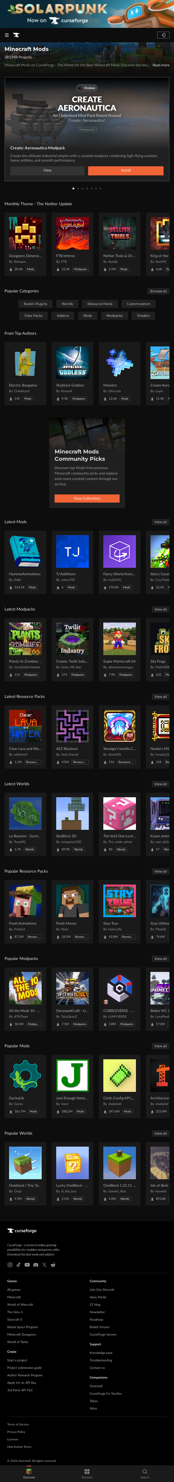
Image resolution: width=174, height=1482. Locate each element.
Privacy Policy (16, 1432)
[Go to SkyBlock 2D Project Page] (72, 824)
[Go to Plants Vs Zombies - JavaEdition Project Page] (25, 649)
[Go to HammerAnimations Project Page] (25, 562)
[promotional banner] (87, 14)
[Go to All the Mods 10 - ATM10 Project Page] (25, 999)
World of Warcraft (20, 1304)
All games (13, 1289)
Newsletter (97, 1312)
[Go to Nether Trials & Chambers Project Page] (119, 244)
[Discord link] (36, 1264)
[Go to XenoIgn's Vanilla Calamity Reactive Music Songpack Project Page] (119, 737)
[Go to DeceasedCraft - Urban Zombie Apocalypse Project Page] (72, 999)
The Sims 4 (15, 1312)
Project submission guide (24, 1368)
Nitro (93, 1408)
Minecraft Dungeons (21, 1334)
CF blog (95, 1304)
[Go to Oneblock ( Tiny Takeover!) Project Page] (25, 1173)
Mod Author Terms (19, 1447)
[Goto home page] (16, 35)
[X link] (44, 1264)
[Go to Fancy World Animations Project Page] (119, 562)
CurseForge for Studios (106, 1393)
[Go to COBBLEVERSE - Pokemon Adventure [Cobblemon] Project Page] (119, 999)
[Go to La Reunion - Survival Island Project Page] (25, 824)
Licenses (12, 1439)
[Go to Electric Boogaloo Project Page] (25, 373)
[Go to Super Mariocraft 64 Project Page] (119, 649)
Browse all (158, 291)
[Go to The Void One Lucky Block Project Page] (119, 824)
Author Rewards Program (25, 1375)
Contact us (97, 1368)
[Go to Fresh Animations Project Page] (25, 911)
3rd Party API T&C (20, 1390)
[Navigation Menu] (7, 35)
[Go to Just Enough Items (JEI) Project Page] (72, 1086)
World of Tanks (17, 1342)
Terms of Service (18, 1424)
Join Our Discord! (102, 1289)
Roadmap (96, 1319)
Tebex (94, 1401)
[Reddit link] (53, 1264)
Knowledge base (101, 1353)
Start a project (17, 1360)
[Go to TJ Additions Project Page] (72, 562)
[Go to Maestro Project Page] (119, 373)
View (48, 170)
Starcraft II (14, 1319)
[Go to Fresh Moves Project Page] (72, 911)
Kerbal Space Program (22, 1327)
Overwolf (96, 1386)
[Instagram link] (10, 1264)
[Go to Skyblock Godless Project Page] (72, 373)
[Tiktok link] (18, 1264)
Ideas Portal (98, 1297)
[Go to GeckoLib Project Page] (25, 1086)
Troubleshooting (101, 1360)
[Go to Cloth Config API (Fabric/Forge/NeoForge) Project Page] (119, 1086)
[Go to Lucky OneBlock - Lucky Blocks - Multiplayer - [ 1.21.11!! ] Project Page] (72, 1173)
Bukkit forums (99, 1327)
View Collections (87, 498)
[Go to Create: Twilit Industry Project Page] (72, 649)
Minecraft (14, 1297)
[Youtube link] (27, 1264)
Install (126, 170)
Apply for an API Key (21, 1382)
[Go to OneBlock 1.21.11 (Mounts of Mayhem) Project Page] (119, 1173)
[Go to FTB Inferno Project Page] (72, 244)
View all (161, 522)
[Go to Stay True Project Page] (119, 911)
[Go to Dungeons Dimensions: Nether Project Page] (25, 244)
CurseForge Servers (103, 1334)
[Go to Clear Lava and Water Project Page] (25, 737)
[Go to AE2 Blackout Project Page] (72, 737)
